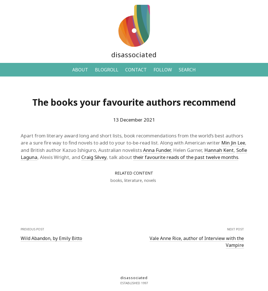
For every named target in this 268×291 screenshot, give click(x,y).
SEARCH (187, 70)
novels (150, 180)
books (116, 180)
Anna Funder (157, 150)
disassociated (134, 54)
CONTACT (136, 70)
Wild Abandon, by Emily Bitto (51, 238)
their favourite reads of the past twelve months (185, 157)
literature (133, 180)
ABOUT (80, 70)
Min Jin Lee (233, 142)
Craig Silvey (94, 157)
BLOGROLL (106, 70)
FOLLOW (163, 70)
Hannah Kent (219, 150)
